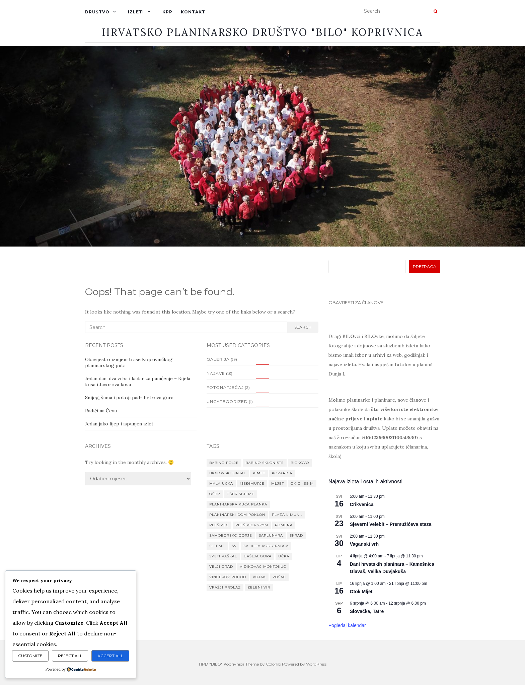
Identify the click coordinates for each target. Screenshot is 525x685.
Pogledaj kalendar (347, 625)
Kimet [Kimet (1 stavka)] (259, 473)
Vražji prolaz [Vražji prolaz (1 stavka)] (225, 587)
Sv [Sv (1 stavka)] (234, 546)
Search (302, 327)
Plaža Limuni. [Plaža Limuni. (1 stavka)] (287, 514)
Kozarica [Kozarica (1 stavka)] (282, 473)
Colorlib (273, 664)
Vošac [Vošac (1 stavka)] (279, 577)
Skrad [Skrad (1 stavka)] (296, 535)
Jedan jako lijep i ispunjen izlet (119, 424)
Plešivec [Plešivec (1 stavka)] (219, 525)
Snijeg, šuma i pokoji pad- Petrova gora (129, 398)
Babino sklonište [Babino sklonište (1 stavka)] (264, 463)
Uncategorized (227, 401)
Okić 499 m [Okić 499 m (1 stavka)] (302, 483)
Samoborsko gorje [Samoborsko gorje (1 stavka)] (230, 535)
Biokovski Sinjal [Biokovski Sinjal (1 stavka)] (227, 473)
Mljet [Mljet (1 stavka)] (277, 483)
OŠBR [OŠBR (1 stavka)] (214, 494)
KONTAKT (193, 11)
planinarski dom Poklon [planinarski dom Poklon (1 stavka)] (237, 514)
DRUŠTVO (97, 11)
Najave (216, 373)
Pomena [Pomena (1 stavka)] (284, 525)
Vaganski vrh (364, 544)
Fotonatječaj (225, 387)
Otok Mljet (361, 591)
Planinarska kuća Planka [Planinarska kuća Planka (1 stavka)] (238, 504)
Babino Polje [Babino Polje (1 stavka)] (224, 463)
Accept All (110, 655)
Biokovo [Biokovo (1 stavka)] (300, 463)
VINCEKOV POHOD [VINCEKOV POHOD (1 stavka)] (227, 577)
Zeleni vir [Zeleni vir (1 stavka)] (258, 587)
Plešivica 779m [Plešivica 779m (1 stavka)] (251, 525)
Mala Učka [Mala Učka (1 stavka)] (221, 483)
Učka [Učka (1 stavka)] (283, 556)
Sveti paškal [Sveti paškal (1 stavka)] (223, 556)
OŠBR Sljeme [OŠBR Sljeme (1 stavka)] (240, 494)
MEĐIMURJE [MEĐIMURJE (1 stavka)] (252, 483)
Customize (30, 655)
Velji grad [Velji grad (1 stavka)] (221, 566)
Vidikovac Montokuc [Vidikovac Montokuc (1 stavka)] (263, 566)
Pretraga (424, 266)
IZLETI (136, 11)
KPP (167, 11)
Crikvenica (362, 504)
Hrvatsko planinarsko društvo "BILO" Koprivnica (262, 32)
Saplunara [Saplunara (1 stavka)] (271, 535)
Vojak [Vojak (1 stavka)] (259, 577)
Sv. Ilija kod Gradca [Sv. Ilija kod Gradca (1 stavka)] (266, 546)
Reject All (70, 655)
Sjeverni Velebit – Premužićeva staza (391, 524)
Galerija (218, 359)
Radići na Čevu (101, 411)
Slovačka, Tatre (367, 611)
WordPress (316, 664)
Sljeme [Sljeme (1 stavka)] (217, 546)
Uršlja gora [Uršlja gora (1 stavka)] (258, 556)
